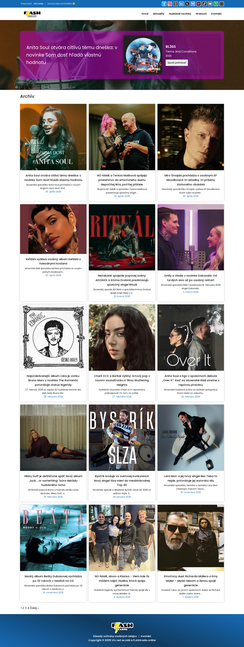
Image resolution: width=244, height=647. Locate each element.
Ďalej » (34, 608)
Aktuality (158, 14)
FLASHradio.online (144, 640)
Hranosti (201, 14)
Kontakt (216, 14)
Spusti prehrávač (176, 62)
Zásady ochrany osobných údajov (115, 636)
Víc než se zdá (121, 640)
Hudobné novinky (180, 14)
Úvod (145, 14)
